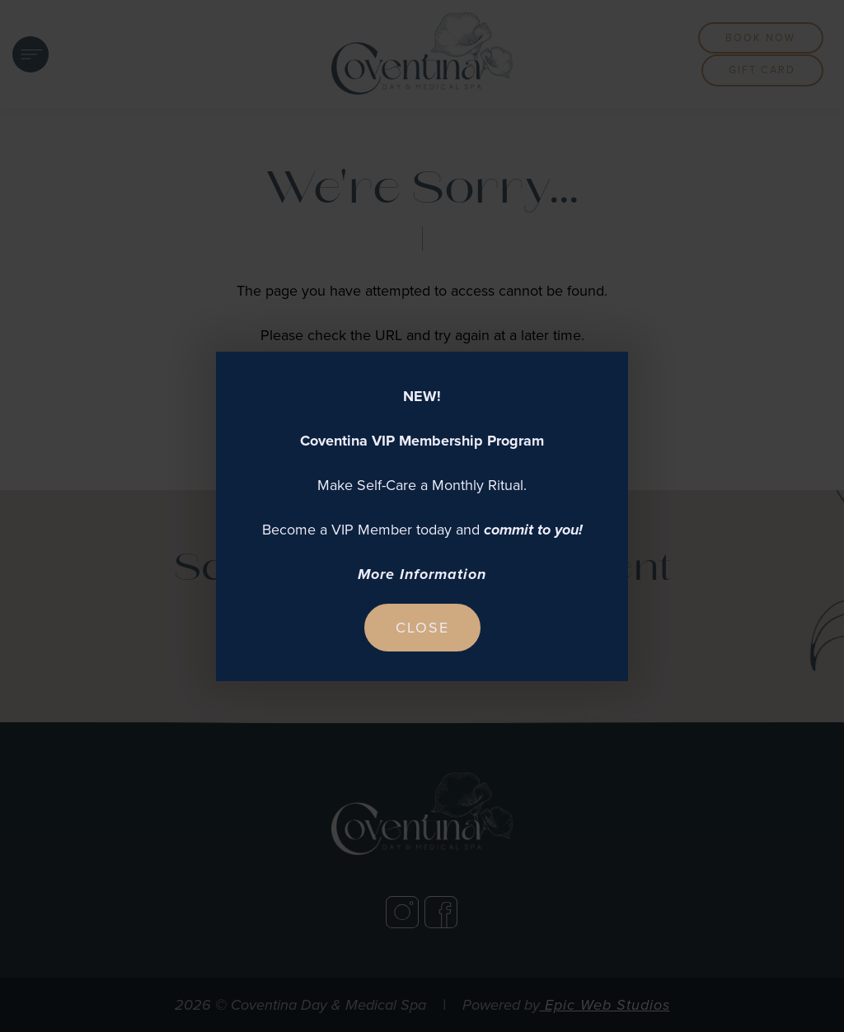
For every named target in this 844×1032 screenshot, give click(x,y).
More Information (422, 574)
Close (422, 627)
